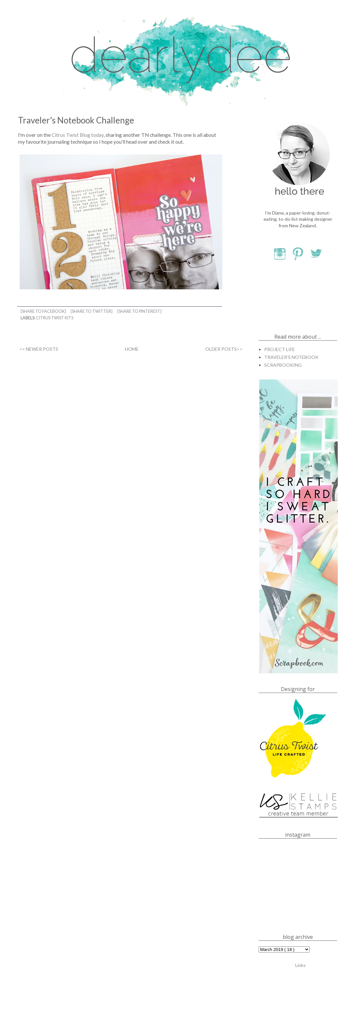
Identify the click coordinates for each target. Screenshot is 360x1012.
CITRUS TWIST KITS (54, 317)
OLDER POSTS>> (224, 349)
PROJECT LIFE (279, 349)
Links (300, 965)
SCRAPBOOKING (283, 365)
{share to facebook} (44, 311)
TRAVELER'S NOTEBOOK (291, 357)
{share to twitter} (92, 311)
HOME (132, 349)
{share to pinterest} (139, 311)
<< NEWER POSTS (39, 349)
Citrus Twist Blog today (78, 135)
